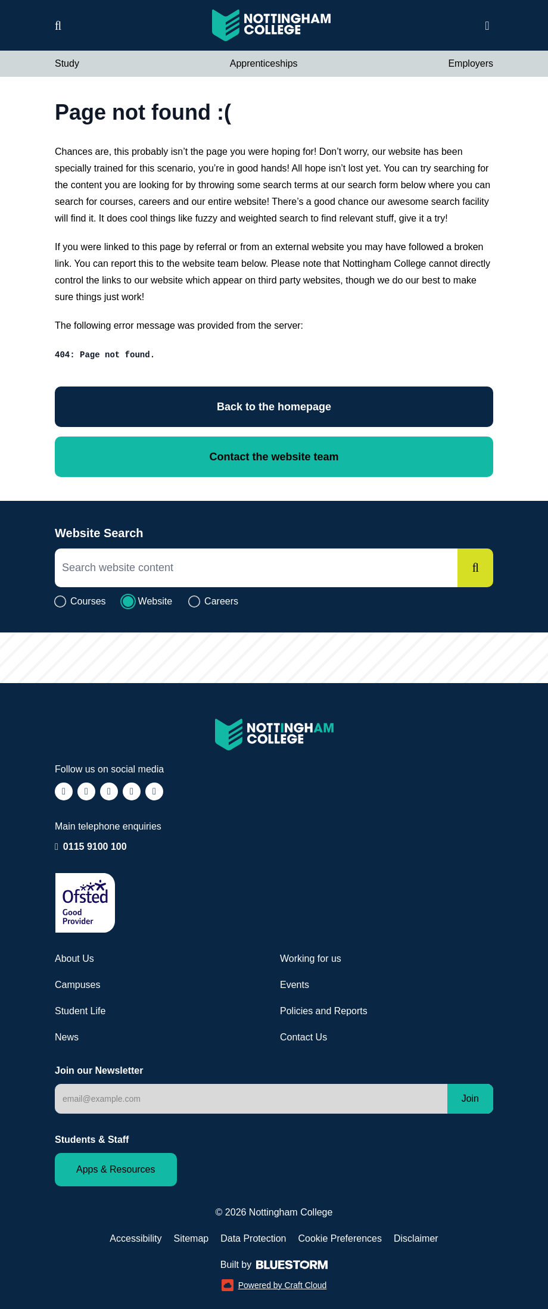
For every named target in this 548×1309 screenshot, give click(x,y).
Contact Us (303, 1037)
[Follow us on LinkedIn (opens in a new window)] (132, 791)
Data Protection (253, 1238)
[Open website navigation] (487, 25)
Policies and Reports (324, 1011)
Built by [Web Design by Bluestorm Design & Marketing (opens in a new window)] (274, 1265)
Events (294, 985)
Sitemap (190, 1238)
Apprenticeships (264, 63)
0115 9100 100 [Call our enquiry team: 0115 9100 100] (95, 847)
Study (67, 63)
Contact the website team (273, 457)
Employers (470, 63)
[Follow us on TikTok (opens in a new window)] (109, 791)
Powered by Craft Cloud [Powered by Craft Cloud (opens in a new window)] (274, 1285)
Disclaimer (416, 1238)
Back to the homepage (274, 407)
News (67, 1037)
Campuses (77, 985)
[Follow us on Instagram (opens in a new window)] (86, 791)
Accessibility (135, 1238)
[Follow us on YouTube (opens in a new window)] (154, 791)
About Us (74, 958)
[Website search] (58, 25)
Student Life (80, 1011)
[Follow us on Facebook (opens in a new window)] (64, 791)
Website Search (99, 533)
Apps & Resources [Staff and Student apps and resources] (115, 1169)
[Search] (475, 567)
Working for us (310, 958)
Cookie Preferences (340, 1238)
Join (470, 1098)
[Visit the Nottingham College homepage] (271, 25)
